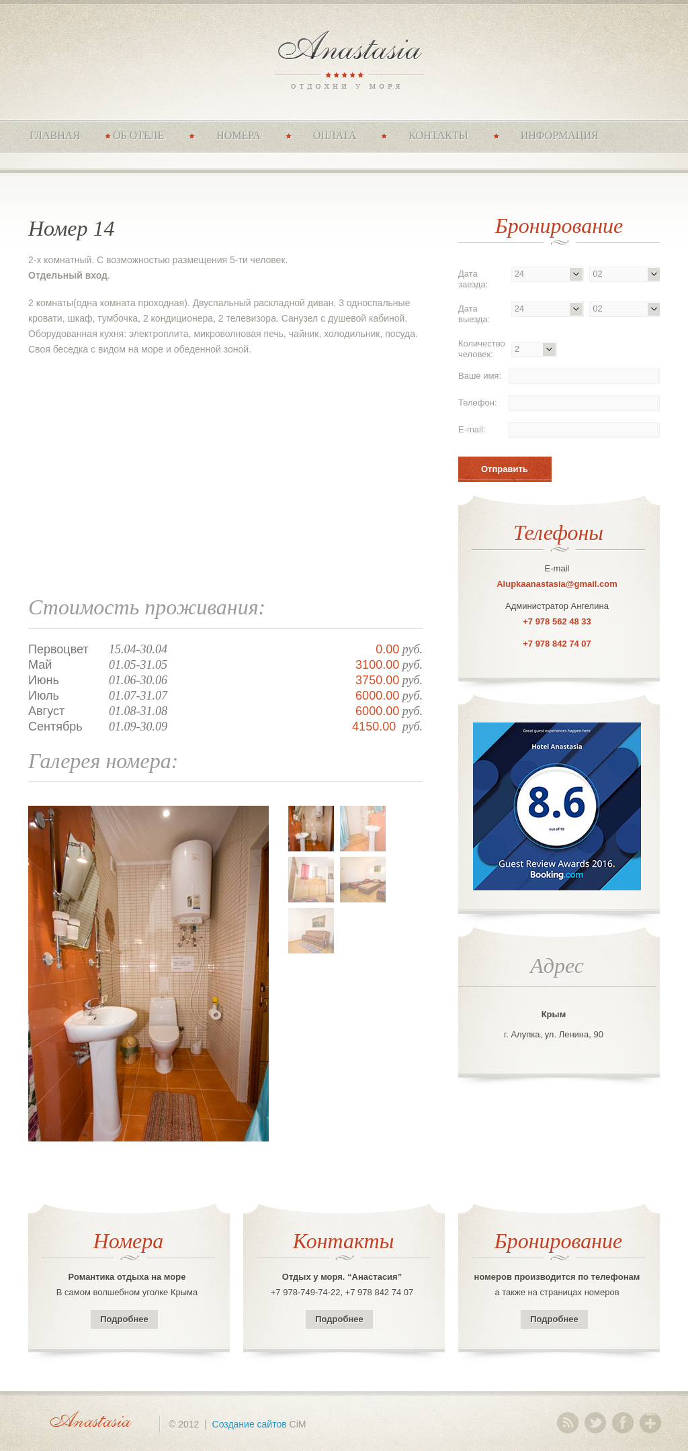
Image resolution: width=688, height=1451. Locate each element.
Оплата (335, 135)
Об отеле (138, 135)
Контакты (438, 135)
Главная (55, 135)
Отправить (504, 469)
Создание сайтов (249, 1424)
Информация (560, 135)
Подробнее (124, 1319)
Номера (238, 135)
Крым (554, 1014)
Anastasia (344, 59)
